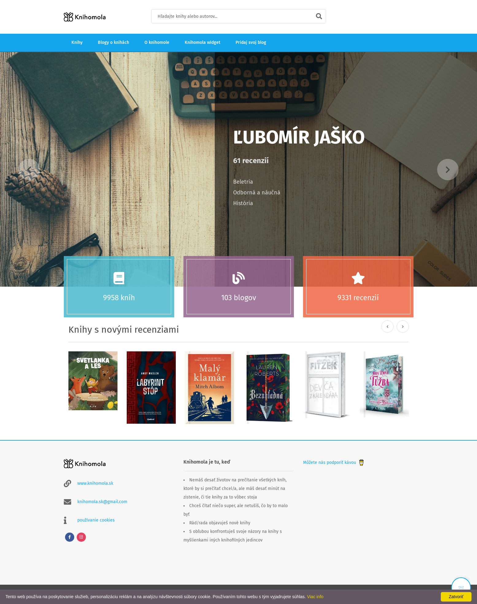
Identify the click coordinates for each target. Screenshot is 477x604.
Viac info (315, 596)
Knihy (77, 42)
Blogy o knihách (113, 42)
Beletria (243, 181)
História (243, 203)
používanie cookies (96, 520)
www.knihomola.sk (95, 483)
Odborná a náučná (256, 192)
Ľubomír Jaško (299, 137)
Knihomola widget (202, 42)
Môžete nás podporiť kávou (334, 462)
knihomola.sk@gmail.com (102, 501)
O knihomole (156, 42)
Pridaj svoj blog (251, 42)
